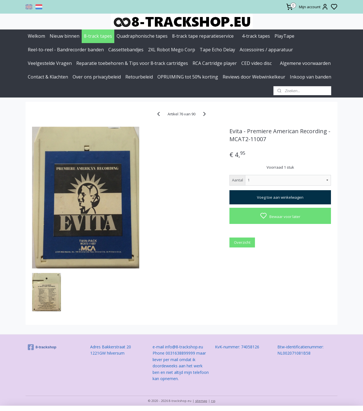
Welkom (36, 36)
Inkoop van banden (310, 77)
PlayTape (284, 36)
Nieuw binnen (64, 36)
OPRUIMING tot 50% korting (187, 77)
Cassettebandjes (125, 49)
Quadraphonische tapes (142, 36)
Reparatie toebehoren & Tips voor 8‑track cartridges (132, 63)
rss (213, 401)
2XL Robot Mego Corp (171, 49)
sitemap (201, 401)
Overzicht (242, 242)
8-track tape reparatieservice (203, 36)
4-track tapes (256, 36)
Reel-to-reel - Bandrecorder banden (66, 49)
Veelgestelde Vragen (50, 63)
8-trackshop (42, 347)
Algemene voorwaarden (305, 63)
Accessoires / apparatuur (266, 49)
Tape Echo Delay (217, 49)
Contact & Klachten (48, 77)
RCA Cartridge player (215, 63)
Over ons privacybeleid (97, 77)
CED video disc (256, 63)
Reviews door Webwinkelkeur (254, 77)
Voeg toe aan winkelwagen (280, 197)
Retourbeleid (139, 77)
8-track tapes (98, 36)
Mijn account (313, 6)
